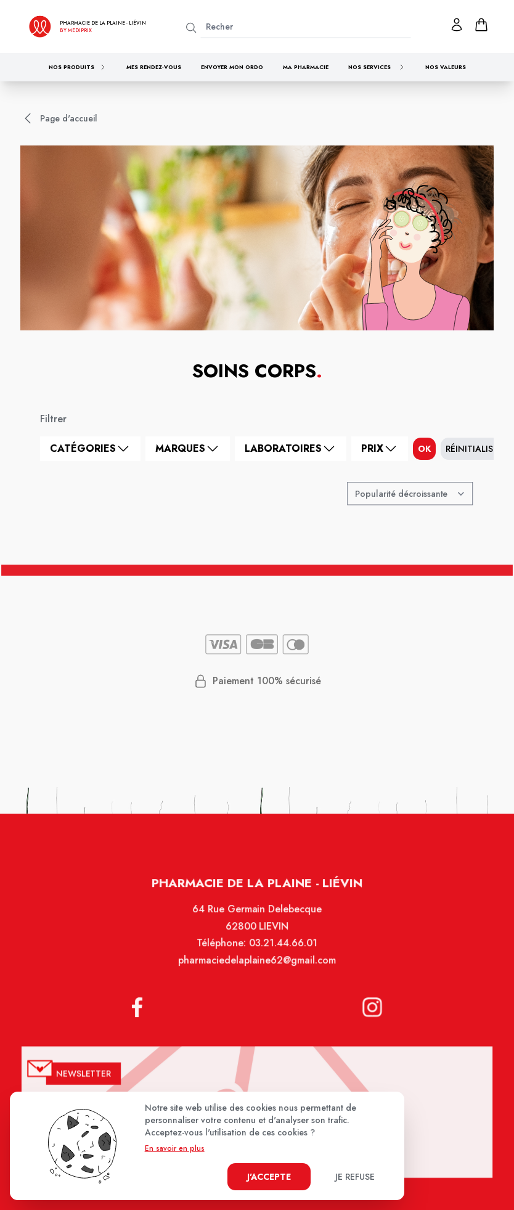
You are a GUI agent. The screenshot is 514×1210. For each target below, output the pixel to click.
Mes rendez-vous (153, 67)
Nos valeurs (445, 67)
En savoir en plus (175, 1148)
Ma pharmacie (305, 67)
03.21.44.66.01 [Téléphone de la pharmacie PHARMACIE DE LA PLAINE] (282, 955)
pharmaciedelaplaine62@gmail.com (257, 972)
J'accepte (269, 1177)
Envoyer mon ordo (232, 67)
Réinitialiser (474, 449)
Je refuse (355, 1177)
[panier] (481, 24)
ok (424, 449)
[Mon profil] (456, 24)
